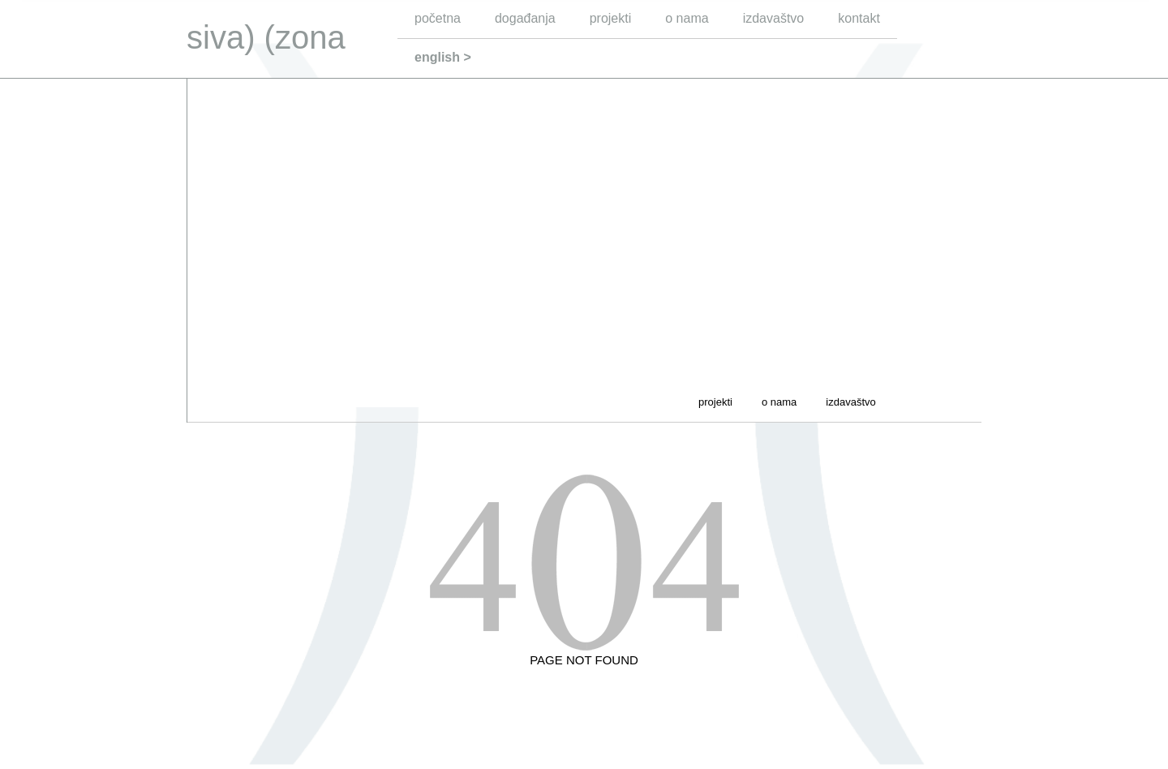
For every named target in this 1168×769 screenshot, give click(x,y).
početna (437, 18)
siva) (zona (266, 37)
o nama (686, 18)
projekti (611, 18)
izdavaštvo (774, 18)
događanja (525, 18)
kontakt (859, 18)
